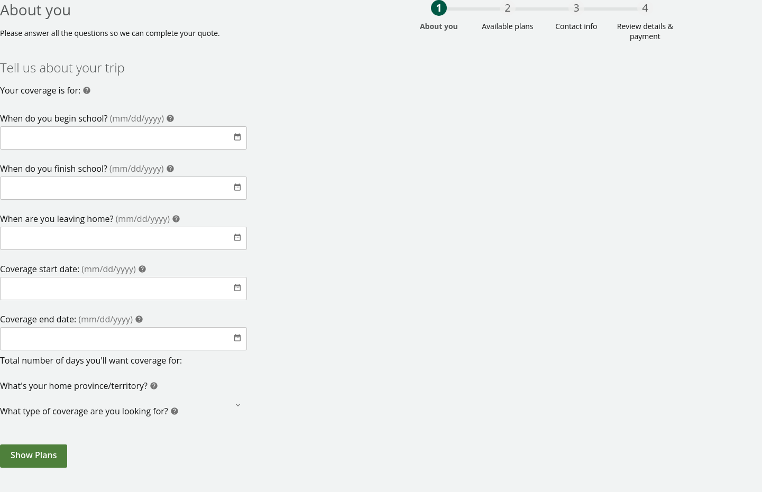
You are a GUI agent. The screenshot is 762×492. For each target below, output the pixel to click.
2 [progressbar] (507, 8)
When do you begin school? (83, 118)
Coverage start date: (69, 269)
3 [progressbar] (576, 8)
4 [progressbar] (645, 8)
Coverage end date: (67, 319)
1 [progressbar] (439, 8)
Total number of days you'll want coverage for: (91, 360)
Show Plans (34, 455)
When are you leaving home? (86, 219)
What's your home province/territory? (75, 386)
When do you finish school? (83, 168)
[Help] (86, 92)
